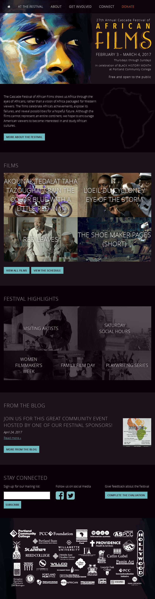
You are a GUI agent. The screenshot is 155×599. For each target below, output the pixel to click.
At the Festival (30, 7)
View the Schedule (47, 270)
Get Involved (80, 7)
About (56, 7)
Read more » (12, 438)
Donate (128, 7)
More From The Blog (21, 449)
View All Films (16, 270)
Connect (106, 7)
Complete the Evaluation (126, 495)
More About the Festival (24, 137)
